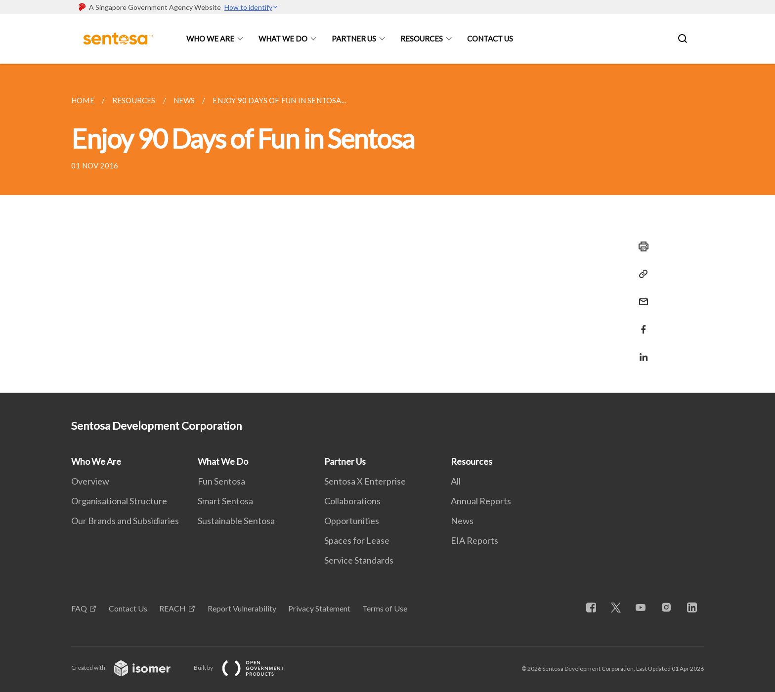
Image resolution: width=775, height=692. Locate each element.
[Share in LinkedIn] (640, 351)
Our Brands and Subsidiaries (125, 520)
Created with (128, 667)
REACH (172, 608)
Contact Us (490, 38)
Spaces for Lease (356, 540)
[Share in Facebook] (640, 323)
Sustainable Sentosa (236, 520)
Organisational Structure (119, 500)
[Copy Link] (640, 274)
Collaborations (352, 500)
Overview (90, 481)
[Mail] (640, 295)
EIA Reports (474, 540)
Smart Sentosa (225, 500)
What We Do (282, 38)
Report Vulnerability (242, 608)
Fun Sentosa (221, 481)
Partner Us (354, 38)
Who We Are (210, 38)
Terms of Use (384, 608)
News (462, 520)
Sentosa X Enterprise (365, 481)
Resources (421, 38)
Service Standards (358, 560)
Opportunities (351, 520)
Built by (247, 667)
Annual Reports (481, 500)
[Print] (640, 246)
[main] (387, 228)
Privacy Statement (319, 608)
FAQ (79, 608)
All (456, 481)
